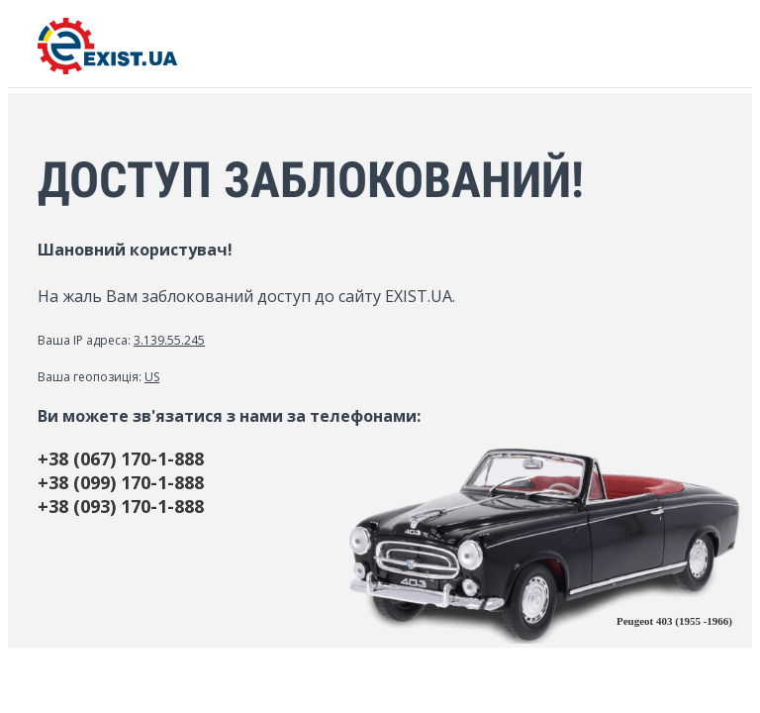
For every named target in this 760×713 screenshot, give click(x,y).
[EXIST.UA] (107, 68)
